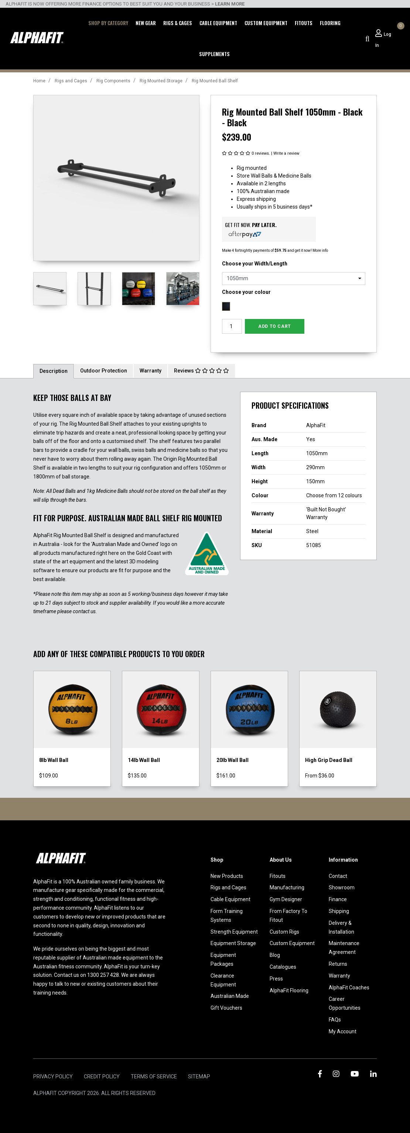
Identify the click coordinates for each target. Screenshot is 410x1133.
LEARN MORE (230, 4)
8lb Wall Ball (53, 760)
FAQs (335, 1020)
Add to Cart (274, 326)
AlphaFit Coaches (349, 987)
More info (320, 250)
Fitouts (303, 23)
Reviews (201, 371)
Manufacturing (287, 887)
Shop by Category (108, 23)
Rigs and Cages (228, 887)
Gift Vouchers (226, 1008)
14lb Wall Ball (144, 760)
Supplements (214, 54)
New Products (227, 876)
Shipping (339, 911)
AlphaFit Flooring (289, 990)
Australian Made (230, 996)
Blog (275, 955)
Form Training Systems (227, 915)
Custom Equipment (266, 23)
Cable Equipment (218, 23)
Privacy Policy (53, 1076)
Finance (338, 899)
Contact (338, 876)
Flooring (330, 23)
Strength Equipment (234, 932)
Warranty (150, 371)
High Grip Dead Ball (328, 760)
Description (54, 371)
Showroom (342, 887)
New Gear (146, 23)
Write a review (286, 153)
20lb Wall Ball (232, 760)
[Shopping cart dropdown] (400, 33)
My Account (342, 1031)
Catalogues (283, 967)
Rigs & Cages (177, 23)
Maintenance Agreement (344, 947)
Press (276, 979)
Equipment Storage (233, 943)
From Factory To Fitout (288, 915)
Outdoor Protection (103, 371)
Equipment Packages (223, 959)
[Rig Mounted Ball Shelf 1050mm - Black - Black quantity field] (232, 326)
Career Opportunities (345, 1003)
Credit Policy (102, 1076)
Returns (338, 964)
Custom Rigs (284, 932)
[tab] (53, 371)
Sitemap (199, 1076)
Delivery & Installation (341, 927)
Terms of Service (154, 1076)
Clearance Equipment (223, 980)
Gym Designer (286, 899)
